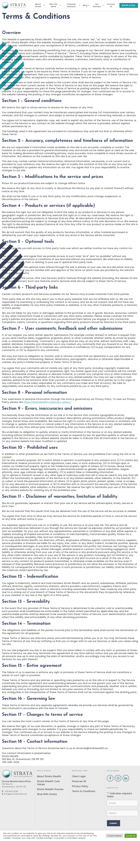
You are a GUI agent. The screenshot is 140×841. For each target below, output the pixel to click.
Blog (86, 5)
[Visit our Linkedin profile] (126, 778)
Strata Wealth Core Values (48, 783)
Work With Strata (47, 794)
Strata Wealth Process (50, 789)
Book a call (128, 5)
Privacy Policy (80, 786)
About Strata (40, 5)
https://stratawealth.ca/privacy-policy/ (47, 402)
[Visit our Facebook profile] (110, 778)
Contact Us (111, 5)
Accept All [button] (130, 835)
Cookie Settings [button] (114, 835)
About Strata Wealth (49, 776)
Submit (113, 823)
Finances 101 (79, 781)
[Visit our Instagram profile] (118, 778)
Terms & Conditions (83, 791)
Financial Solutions (73, 5)
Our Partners (98, 5)
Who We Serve (55, 5)
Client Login (79, 776)
